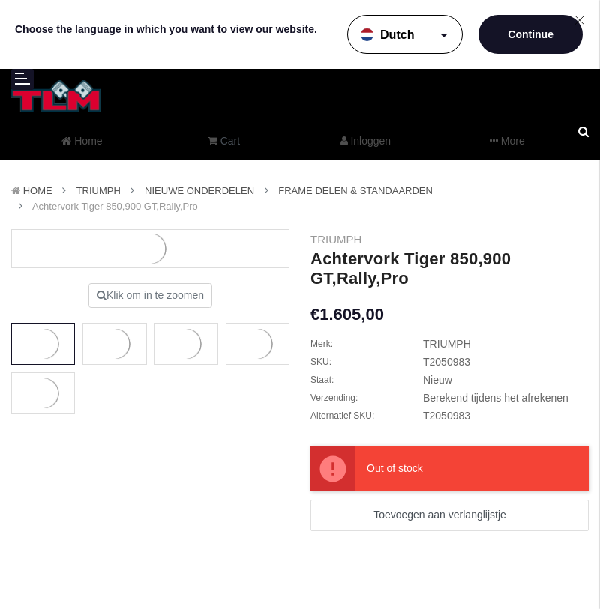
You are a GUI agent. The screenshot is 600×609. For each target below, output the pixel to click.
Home (37, 190)
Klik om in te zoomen (150, 295)
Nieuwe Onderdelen (199, 190)
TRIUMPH (98, 190)
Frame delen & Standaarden (355, 190)
